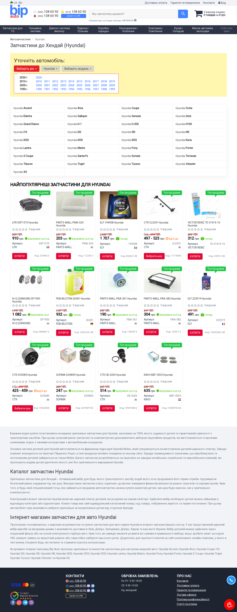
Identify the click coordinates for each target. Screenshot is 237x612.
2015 (79, 81)
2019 (112, 81)
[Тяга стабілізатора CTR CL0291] (162, 203)
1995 (79, 89)
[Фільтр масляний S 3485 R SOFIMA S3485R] (74, 356)
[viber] (31, 602)
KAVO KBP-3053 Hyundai (158, 374)
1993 (63, 89)
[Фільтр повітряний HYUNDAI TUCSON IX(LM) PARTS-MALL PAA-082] (162, 279)
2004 (71, 85)
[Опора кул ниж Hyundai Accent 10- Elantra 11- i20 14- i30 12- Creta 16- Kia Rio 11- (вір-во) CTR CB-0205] (118, 356)
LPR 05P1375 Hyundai (25, 222)
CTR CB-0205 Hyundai (113, 374)
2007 (96, 85)
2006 (88, 85)
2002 (55, 85)
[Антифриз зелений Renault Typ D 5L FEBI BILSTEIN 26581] (74, 281)
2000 (39, 85)
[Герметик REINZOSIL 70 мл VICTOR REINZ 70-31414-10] (206, 205)
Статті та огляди (187, 604)
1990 (39, 89)
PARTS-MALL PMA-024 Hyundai (70, 224)
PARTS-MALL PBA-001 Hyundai (118, 298)
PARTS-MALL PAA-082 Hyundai (162, 298)
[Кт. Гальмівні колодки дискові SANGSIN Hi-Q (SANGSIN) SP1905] (30, 279)
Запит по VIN (73, 16)
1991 (47, 89)
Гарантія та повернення (185, 2)
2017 (96, 81)
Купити (20, 256)
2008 (104, 85)
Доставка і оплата (156, 2)
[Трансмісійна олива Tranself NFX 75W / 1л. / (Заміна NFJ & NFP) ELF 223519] (206, 279)
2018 (104, 81)
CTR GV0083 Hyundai (24, 374)
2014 (71, 81)
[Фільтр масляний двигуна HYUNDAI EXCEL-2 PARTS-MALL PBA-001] (118, 279)
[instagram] (19, 602)
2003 (63, 85)
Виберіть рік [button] (27, 68)
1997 (96, 89)
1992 (55, 89)
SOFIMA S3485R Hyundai (70, 374)
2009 (112, 85)
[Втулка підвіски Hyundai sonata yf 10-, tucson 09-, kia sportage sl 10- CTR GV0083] (30, 356)
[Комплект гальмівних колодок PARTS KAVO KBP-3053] (162, 356)
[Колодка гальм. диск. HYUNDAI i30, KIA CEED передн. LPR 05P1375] (30, 203)
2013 (63, 81)
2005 (79, 85)
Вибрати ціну (154, 256)
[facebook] (13, 602)
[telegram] (25, 602)
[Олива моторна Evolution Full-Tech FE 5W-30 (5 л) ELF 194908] (118, 205)
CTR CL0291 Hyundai (156, 222)
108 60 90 (45, 12)
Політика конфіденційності (193, 599)
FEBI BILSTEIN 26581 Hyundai (73, 298)
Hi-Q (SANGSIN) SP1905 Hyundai (26, 300)
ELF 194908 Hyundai (111, 222)
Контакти (209, 2)
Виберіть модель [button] (77, 68)
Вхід (222, 2)
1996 (88, 89)
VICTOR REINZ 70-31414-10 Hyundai (204, 224)
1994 (71, 89)
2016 (88, 81)
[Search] (183, 14)
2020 (39, 77)
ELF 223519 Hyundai (199, 298)
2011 (47, 81)
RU (20, 2)
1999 (112, 89)
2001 (47, 85)
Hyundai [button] (50, 68)
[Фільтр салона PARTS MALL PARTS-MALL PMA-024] (74, 203)
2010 (39, 81)
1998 (104, 89)
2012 (55, 81)
